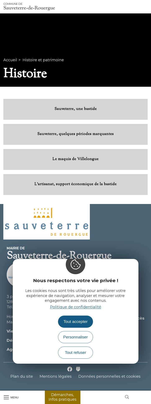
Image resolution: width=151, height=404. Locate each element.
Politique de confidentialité (75, 307)
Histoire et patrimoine (43, 60)
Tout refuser (75, 352)
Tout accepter (75, 321)
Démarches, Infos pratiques (62, 397)
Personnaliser (75, 337)
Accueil (10, 60)
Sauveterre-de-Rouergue (29, 7)
